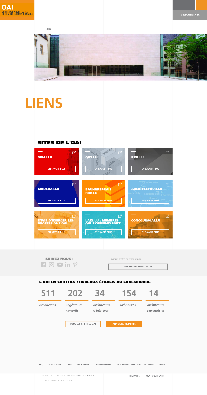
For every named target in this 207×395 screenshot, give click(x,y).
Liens (69, 365)
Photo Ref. (134, 376)
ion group (66, 381)
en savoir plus (56, 169)
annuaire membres (124, 324)
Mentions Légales (155, 376)
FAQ (41, 365)
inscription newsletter (138, 266)
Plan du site (55, 365)
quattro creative (85, 376)
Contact (163, 365)
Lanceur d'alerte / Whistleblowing (135, 365)
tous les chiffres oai (83, 324)
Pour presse (83, 365)
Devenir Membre (103, 365)
